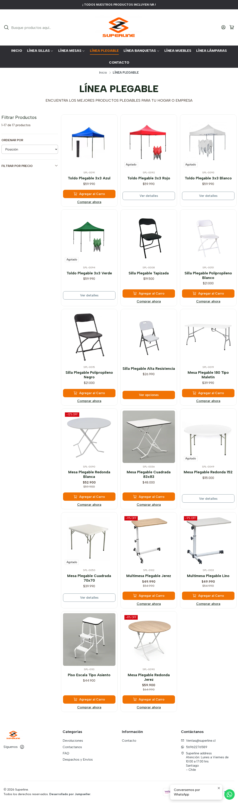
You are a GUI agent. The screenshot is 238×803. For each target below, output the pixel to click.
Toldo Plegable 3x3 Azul (89, 178)
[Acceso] (223, 27)
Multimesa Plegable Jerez (149, 575)
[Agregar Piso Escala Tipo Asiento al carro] (89, 698)
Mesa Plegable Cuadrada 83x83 (149, 473)
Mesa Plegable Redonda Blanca (89, 473)
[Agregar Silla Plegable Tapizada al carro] (149, 292)
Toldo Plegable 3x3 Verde (89, 272)
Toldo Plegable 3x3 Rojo (148, 178)
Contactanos (72, 747)
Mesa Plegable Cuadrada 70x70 (89, 577)
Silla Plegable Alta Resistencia (149, 368)
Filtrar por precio (29, 166)
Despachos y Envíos (78, 759)
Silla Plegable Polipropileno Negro (89, 374)
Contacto (129, 741)
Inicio (103, 72)
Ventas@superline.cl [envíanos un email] (198, 741)
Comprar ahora (89, 202)
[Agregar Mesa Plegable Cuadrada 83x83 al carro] (149, 495)
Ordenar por (12, 140)
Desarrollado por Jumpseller (69, 794)
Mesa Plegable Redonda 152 (208, 471)
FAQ (66, 753)
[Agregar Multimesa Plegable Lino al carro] (208, 594)
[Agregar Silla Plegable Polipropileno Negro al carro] (89, 391)
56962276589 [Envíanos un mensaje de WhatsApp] (194, 747)
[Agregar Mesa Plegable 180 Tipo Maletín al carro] (208, 391)
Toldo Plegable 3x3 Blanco (208, 178)
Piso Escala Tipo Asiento (89, 674)
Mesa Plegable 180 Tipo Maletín (208, 374)
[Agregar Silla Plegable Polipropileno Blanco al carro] (208, 292)
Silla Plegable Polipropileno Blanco (208, 274)
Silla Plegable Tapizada (149, 272)
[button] (40, 51)
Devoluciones (73, 741)
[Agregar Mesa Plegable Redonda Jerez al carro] (149, 698)
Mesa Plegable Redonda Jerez (149, 676)
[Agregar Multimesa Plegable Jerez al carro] (149, 594)
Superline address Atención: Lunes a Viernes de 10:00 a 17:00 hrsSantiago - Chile (205, 761)
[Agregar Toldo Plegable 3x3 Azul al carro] (89, 194)
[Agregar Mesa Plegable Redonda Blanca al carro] (89, 495)
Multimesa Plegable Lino (208, 575)
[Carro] (231, 27)
